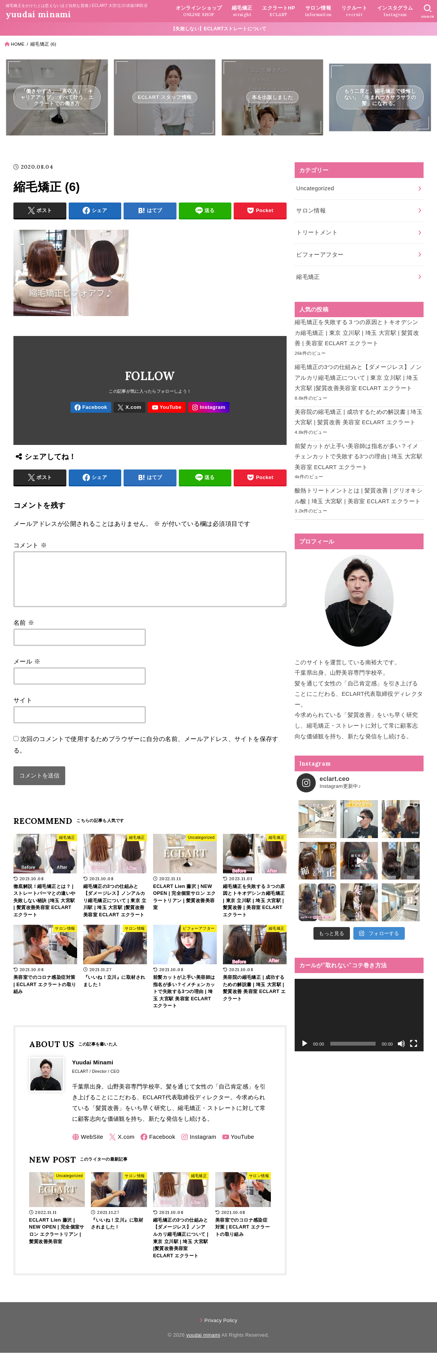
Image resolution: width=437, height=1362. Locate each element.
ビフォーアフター (319, 255)
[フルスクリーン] (413, 1043)
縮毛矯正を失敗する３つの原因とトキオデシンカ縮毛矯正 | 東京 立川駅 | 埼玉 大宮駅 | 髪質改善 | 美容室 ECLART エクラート (357, 332)
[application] (359, 1015)
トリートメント (317, 232)
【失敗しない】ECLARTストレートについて (218, 28)
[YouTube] (167, 407)
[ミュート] (401, 1043)
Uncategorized (315, 188)
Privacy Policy (220, 1329)
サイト (22, 709)
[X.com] (129, 407)
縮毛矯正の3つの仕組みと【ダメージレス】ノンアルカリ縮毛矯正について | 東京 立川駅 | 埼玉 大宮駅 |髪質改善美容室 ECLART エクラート (358, 377)
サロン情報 (311, 211)
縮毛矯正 (308, 277)
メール (27, 670)
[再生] (304, 1043)
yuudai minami (38, 14)
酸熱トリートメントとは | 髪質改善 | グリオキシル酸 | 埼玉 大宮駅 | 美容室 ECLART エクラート (358, 495)
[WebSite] (87, 1146)
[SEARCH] (427, 11)
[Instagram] (208, 407)
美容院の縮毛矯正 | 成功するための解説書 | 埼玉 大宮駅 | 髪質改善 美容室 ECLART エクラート (358, 417)
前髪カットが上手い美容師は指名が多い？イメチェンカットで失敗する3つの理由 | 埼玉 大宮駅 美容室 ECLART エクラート (358, 456)
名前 (23, 631)
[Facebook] (91, 407)
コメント (30, 545)
